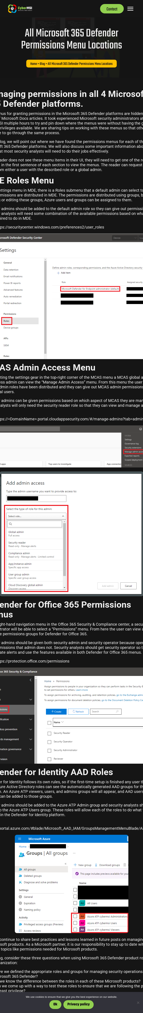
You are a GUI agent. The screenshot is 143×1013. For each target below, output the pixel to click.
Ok (55, 1004)
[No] (138, 1003)
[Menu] (130, 8)
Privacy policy (78, 1004)
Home (33, 64)
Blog (42, 64)
